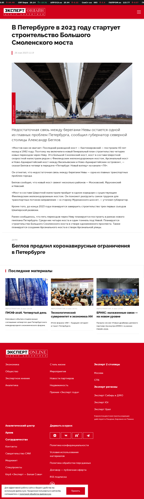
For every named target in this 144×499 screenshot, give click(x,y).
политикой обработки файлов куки (35, 494)
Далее (15, 240)
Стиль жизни (57, 364)
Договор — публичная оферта (68, 469)
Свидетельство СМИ (18, 453)
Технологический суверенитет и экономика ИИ (72, 314)
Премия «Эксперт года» (64, 392)
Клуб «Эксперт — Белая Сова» (23, 474)
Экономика (12, 364)
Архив (9, 432)
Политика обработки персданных (70, 462)
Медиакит (11, 460)
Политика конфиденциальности (69, 445)
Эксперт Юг (101, 402)
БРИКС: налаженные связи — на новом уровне (117, 314)
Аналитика (11, 385)
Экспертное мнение (17, 378)
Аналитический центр (20, 425)
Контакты (11, 446)
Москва (98, 372)
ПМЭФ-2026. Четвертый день (26, 312)
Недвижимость (59, 385)
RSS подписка (58, 476)
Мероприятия (12, 309)
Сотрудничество (16, 439)
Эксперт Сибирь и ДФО (108, 395)
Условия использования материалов (64, 454)
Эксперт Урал (102, 409)
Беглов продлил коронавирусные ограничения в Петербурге (71, 249)
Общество (11, 371)
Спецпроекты (13, 467)
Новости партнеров (62, 378)
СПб (96, 379)
